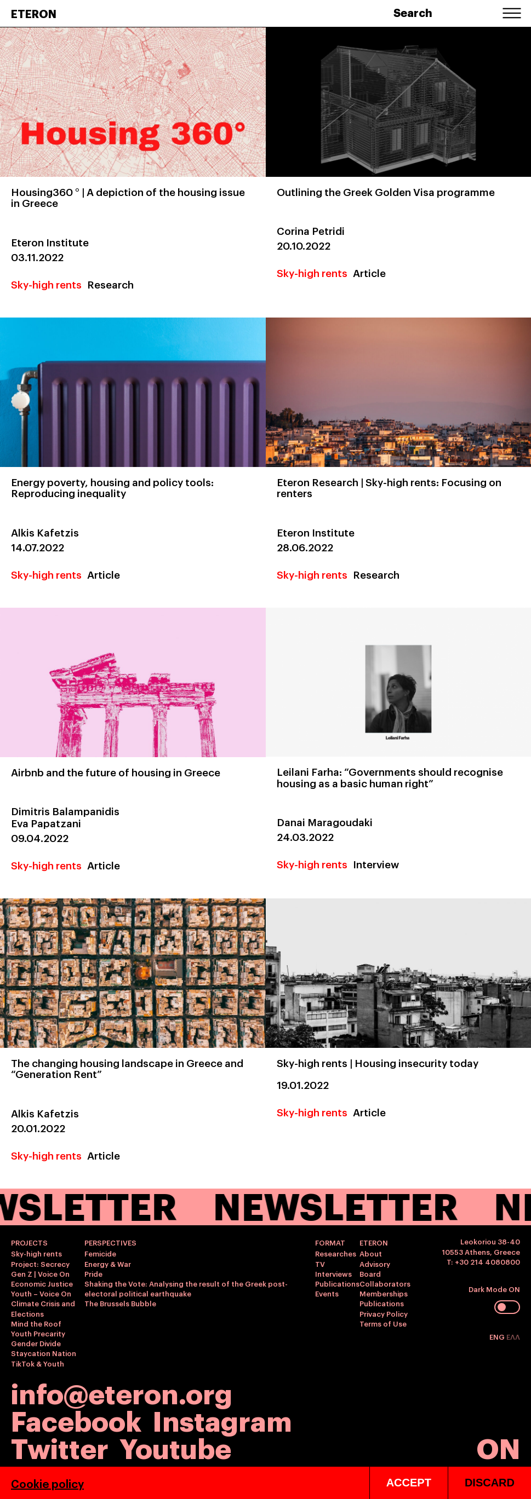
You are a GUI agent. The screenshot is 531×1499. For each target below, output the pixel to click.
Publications (337, 1283)
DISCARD (490, 1483)
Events (327, 1293)
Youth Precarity (38, 1333)
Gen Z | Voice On (40, 1273)
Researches (335, 1253)
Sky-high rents (46, 284)
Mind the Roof (36, 1323)
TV (320, 1264)
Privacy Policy (383, 1313)
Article (369, 272)
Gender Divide (36, 1343)
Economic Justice (42, 1283)
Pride (93, 1273)
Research (110, 284)
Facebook (76, 1419)
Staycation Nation (43, 1353)
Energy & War (107, 1264)
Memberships (383, 1293)
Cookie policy (47, 1483)
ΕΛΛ (513, 1336)
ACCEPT (408, 1483)
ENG (497, 1336)
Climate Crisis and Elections (43, 1308)
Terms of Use (383, 1323)
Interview (376, 863)
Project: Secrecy (40, 1264)
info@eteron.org (121, 1392)
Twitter (60, 1447)
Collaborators (384, 1283)
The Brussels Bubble (120, 1303)
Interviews (333, 1273)
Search (412, 12)
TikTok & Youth (37, 1363)
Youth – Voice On (41, 1293)
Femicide (100, 1253)
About (370, 1253)
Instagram (222, 1419)
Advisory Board (374, 1268)
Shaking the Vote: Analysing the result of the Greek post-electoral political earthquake (186, 1288)
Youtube (175, 1447)
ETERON (33, 13)
